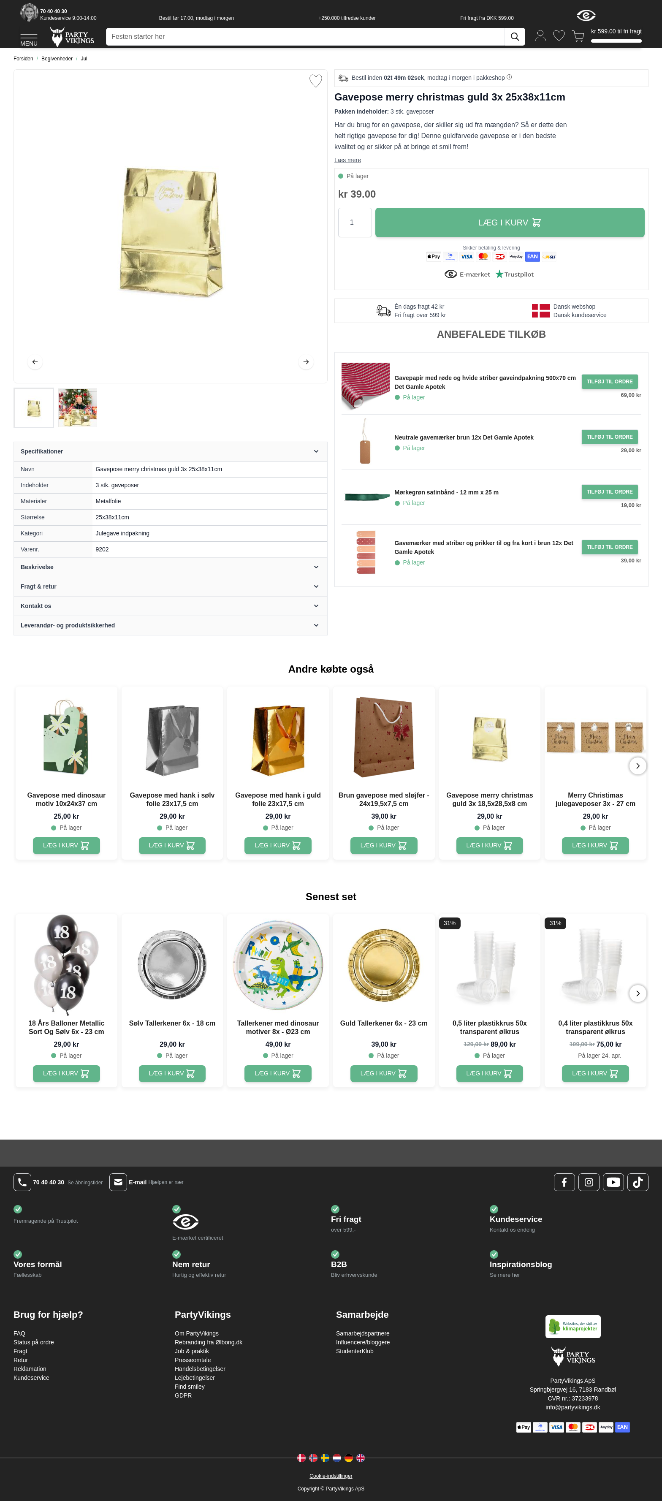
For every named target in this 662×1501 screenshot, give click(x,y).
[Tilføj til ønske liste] (315, 81)
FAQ (19, 1333)
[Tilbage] (35, 361)
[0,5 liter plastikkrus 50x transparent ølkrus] (490, 1073)
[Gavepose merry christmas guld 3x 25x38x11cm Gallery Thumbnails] (56, 408)
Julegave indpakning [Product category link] (123, 533)
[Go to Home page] (71, 36)
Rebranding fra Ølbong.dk (208, 1342)
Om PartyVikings (197, 1333)
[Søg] (515, 37)
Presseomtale (193, 1360)
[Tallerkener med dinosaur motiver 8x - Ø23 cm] (278, 1073)
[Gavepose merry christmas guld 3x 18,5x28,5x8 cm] (490, 845)
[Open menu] (29, 37)
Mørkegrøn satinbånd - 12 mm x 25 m (447, 492)
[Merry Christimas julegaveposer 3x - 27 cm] (595, 845)
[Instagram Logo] (589, 1182)
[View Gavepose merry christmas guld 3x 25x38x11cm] (34, 408)
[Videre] (306, 361)
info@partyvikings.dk (572, 1407)
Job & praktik (192, 1351)
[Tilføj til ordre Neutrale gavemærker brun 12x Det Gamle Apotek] (609, 437)
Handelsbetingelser (200, 1368)
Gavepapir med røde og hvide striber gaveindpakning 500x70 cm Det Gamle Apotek (485, 382)
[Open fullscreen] (170, 226)
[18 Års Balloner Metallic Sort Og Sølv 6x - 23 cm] (66, 1073)
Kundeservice (31, 1377)
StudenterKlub (355, 1351)
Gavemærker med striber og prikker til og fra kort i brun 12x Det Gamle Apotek (484, 547)
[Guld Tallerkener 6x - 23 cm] (384, 1073)
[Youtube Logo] (613, 1182)
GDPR (183, 1395)
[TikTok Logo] (637, 1182)
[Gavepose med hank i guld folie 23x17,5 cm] (278, 845)
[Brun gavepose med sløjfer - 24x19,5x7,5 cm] (384, 845)
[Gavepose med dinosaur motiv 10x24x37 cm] (66, 845)
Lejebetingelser (195, 1377)
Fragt (20, 1351)
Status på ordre (34, 1342)
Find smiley (190, 1386)
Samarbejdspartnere (363, 1333)
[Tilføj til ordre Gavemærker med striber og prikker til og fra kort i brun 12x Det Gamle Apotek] (609, 547)
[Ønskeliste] (559, 35)
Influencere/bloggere (363, 1342)
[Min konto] (540, 35)
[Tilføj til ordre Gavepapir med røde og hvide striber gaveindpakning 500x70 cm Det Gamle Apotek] (609, 381)
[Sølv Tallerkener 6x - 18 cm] (172, 1073)
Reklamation (30, 1368)
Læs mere (347, 160)
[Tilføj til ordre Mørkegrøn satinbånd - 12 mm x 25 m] (609, 491)
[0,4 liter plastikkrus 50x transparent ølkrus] (595, 1073)
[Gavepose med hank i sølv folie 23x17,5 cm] (172, 845)
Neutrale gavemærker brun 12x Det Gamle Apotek (464, 437)
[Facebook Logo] (564, 1182)
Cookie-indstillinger (330, 1476)
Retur (21, 1360)
